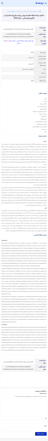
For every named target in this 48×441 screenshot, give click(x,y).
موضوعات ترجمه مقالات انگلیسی (30, 12)
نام (46, 418)
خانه (39, 12)
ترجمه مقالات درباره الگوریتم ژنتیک (14, 12)
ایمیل (45, 426)
